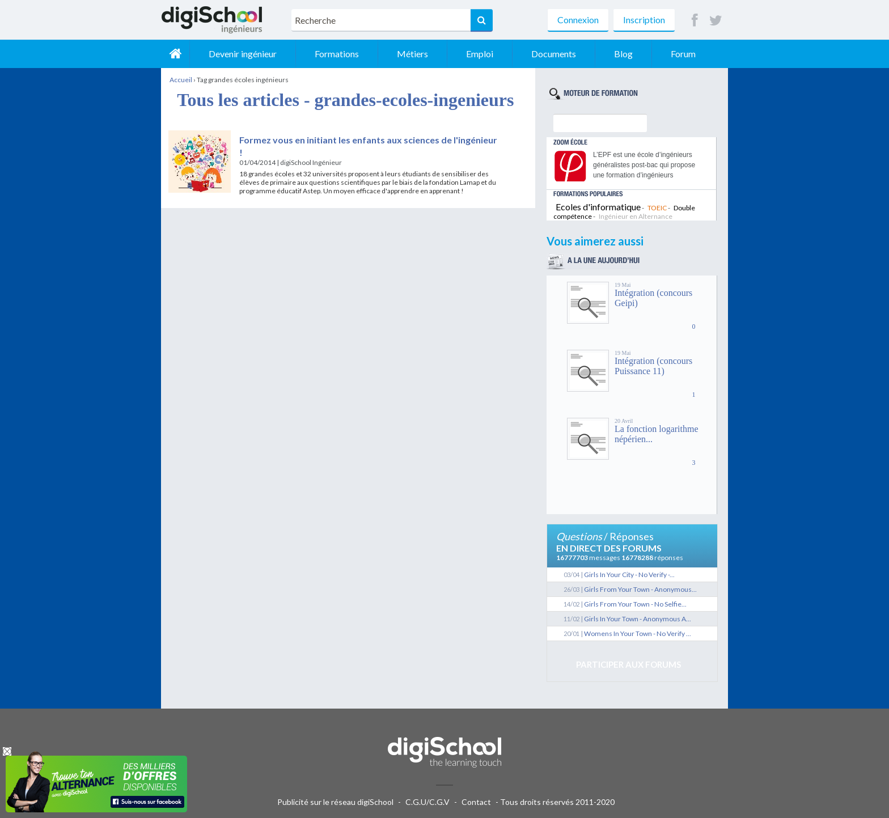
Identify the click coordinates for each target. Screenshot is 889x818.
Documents (553, 53)
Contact (476, 802)
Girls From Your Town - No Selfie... (635, 604)
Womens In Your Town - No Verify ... (637, 633)
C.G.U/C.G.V (427, 802)
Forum (683, 53)
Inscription (644, 19)
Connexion (578, 19)
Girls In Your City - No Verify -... (629, 574)
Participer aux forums (628, 664)
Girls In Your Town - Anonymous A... (637, 618)
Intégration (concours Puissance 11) (653, 366)
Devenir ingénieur (243, 53)
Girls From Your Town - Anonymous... (640, 589)
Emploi (479, 53)
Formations (337, 53)
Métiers (412, 53)
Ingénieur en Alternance (635, 216)
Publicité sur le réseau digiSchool (335, 802)
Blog (623, 53)
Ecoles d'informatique (598, 206)
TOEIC (657, 208)
